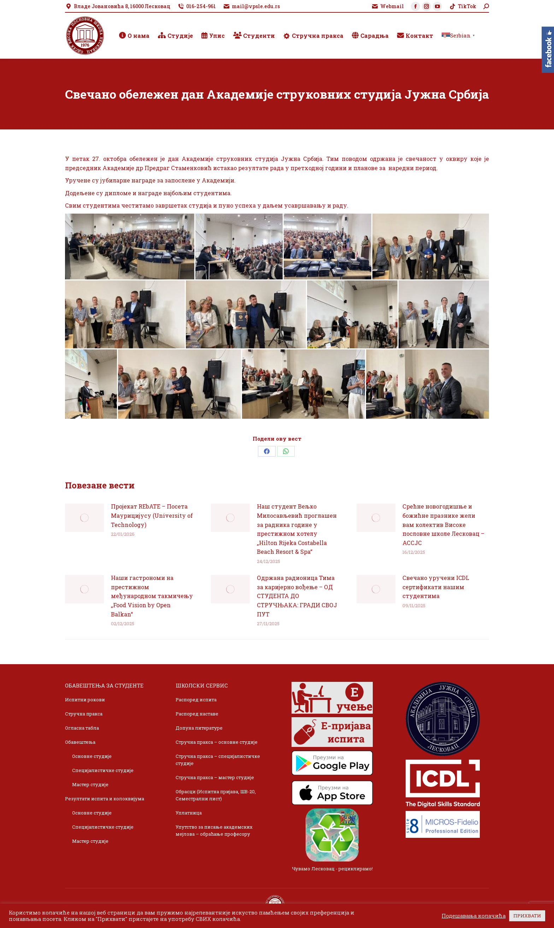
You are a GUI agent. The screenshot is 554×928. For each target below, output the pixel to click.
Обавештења (80, 742)
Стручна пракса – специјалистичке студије (218, 759)
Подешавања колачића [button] (474, 916)
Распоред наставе (197, 713)
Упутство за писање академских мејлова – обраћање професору (214, 830)
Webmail (387, 6)
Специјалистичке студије (103, 770)
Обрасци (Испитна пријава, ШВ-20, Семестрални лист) (216, 795)
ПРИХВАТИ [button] (527, 915)
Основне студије (92, 756)
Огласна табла (82, 728)
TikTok (462, 6)
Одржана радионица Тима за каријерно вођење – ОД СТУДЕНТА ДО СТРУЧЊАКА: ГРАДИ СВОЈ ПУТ (297, 595)
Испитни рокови (85, 699)
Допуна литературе (199, 728)
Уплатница (189, 813)
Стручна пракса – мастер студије (215, 777)
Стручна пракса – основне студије (217, 742)
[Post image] (84, 518)
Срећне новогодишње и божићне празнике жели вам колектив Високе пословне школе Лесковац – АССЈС (443, 524)
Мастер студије (90, 784)
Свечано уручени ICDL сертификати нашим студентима (435, 586)
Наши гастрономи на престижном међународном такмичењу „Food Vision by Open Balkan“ (152, 595)
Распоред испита (196, 699)
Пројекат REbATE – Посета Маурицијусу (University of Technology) (152, 515)
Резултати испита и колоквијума (104, 798)
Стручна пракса (83, 713)
